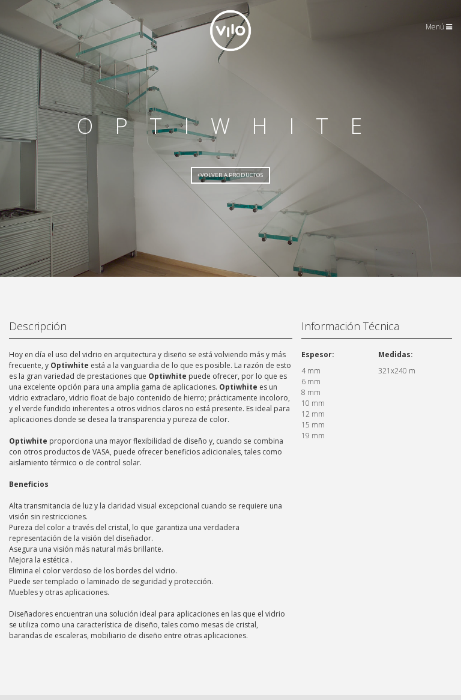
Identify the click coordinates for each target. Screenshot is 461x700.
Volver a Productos (230, 175)
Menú (439, 27)
